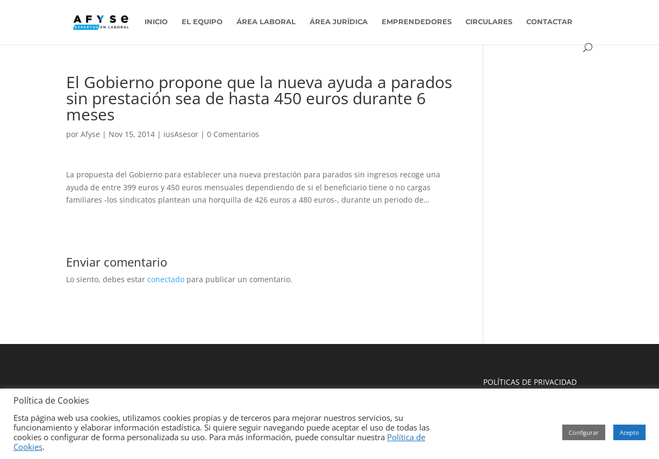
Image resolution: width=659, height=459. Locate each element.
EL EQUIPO (202, 22)
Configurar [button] (584, 432)
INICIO (156, 22)
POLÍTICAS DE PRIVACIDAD (530, 382)
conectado (165, 279)
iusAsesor (180, 134)
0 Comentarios (233, 134)
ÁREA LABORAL (266, 22)
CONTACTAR (549, 22)
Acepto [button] (629, 432)
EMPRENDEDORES (417, 22)
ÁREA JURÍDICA (339, 22)
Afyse (90, 134)
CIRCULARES (488, 22)
